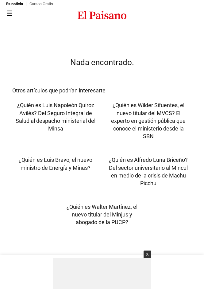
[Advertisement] (102, 273)
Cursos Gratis (41, 4)
